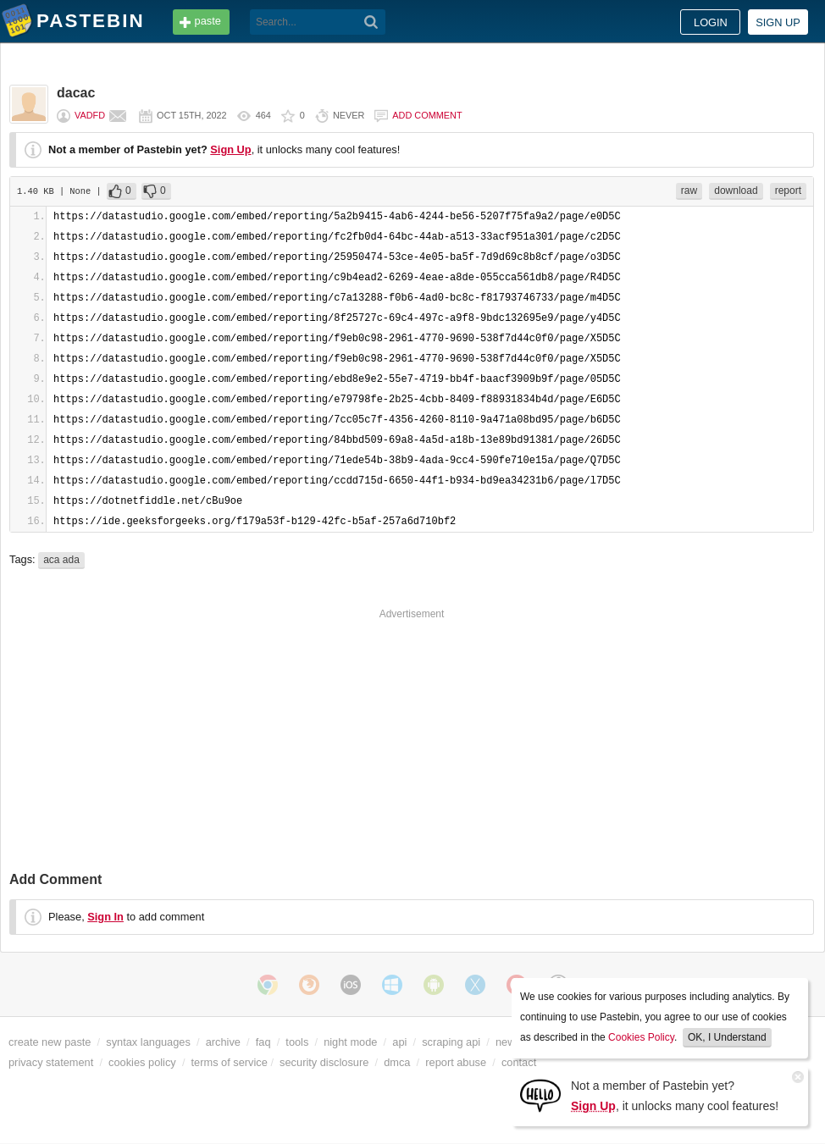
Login (711, 22)
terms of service (229, 1062)
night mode (350, 1042)
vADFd (90, 115)
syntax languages (148, 1042)
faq (263, 1042)
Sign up (778, 22)
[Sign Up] (540, 1094)
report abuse (455, 1062)
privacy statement (50, 1062)
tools (296, 1042)
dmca (397, 1062)
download (735, 190)
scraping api (451, 1042)
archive (223, 1042)
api (399, 1042)
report (788, 190)
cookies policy (142, 1062)
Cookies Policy (641, 1037)
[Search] (371, 22)
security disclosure (324, 1062)
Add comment (427, 115)
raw (689, 190)
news (508, 1042)
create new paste (49, 1042)
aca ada (61, 560)
